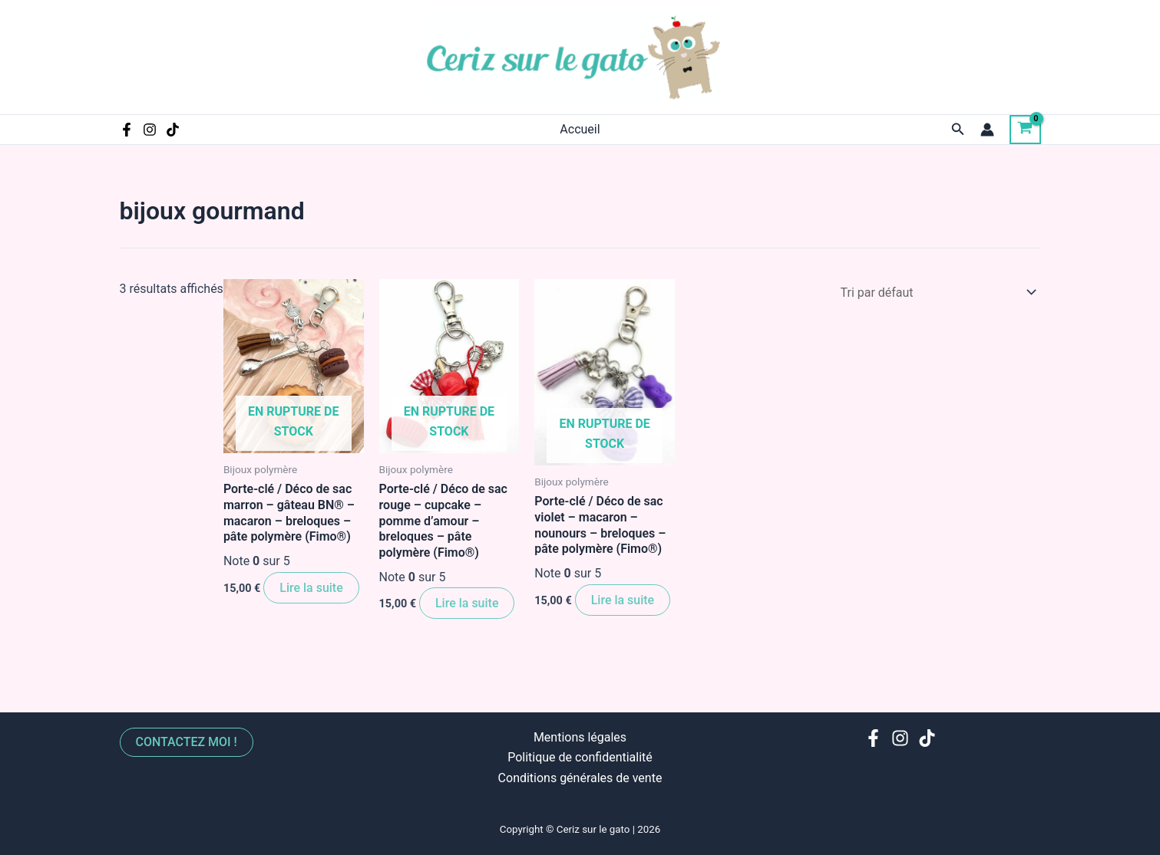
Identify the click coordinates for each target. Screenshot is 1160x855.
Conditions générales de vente (580, 777)
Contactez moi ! (187, 741)
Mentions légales (580, 736)
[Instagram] (150, 129)
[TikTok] (173, 129)
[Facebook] (127, 129)
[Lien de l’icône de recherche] (958, 129)
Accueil (580, 129)
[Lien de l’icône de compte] (987, 129)
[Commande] (935, 292)
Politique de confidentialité (580, 757)
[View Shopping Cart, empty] (1025, 129)
